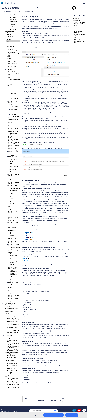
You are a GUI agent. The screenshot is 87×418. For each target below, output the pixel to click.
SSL (11, 88)
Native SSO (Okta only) (14, 257)
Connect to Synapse (13, 282)
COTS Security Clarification (11, 308)
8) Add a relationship (79, 45)
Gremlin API (13, 114)
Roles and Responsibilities (13, 365)
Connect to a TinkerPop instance (13, 296)
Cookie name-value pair (14, 99)
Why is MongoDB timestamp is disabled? (12, 382)
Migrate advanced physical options (12, 51)
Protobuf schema (14, 16)
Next (57, 399)
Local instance (15, 106)
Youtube (79, 410)
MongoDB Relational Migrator (11, 43)
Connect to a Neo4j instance (12, 212)
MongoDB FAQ (8, 376)
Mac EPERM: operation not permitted (13, 325)
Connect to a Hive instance (12, 157)
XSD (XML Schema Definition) (11, 57)
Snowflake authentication (13, 254)
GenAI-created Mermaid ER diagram (13, 54)
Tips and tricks (8, 306)
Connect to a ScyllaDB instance (13, 245)
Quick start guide (7, 11)
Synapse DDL (13, 24)
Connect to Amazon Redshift (12, 242)
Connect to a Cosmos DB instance (13, 102)
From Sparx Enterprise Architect (13, 67)
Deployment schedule (12, 363)
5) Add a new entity (78, 37)
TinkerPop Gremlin (14, 29)
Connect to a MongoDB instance (13, 186)
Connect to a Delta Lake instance (13, 124)
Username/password (15, 79)
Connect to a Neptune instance (13, 218)
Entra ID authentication (13, 277)
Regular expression (11, 357)
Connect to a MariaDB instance (13, 175)
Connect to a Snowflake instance (13, 251)
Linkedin (74, 410)
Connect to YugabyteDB (13, 298)
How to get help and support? (12, 304)
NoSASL (12, 161)
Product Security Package (11, 310)
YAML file (9, 34)
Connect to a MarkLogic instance (13, 183)
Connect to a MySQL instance (13, 205)
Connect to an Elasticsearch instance (13, 137)
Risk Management (11, 367)
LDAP (11, 80)
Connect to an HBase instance (13, 152)
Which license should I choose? (12, 337)
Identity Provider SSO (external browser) (14, 261)
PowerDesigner (10, 46)
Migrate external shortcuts (12, 48)
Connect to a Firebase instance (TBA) (13, 143)
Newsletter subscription (56, 411)
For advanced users (77, 20)
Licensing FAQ (8, 335)
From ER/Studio (12, 61)
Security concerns (9, 311)
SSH (11, 82)
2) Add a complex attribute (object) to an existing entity (79, 27)
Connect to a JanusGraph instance (13, 168)
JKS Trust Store (13, 96)
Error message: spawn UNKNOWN (12, 328)
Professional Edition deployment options (11, 317)
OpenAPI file (11, 220)
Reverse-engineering (19, 11)
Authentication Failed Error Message (13, 385)
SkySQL (12, 180)
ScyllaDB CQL (13, 19)
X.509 (11, 196)
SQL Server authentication (13, 271)
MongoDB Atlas (13, 190)
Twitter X (84, 410)
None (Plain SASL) (14, 159)
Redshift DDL (13, 17)
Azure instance (15, 107)
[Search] (53, 8)
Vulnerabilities (8, 313)
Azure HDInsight (14, 166)
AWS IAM (12, 203)
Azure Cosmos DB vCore (14, 192)
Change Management (12, 370)
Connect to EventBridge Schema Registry (13, 140)
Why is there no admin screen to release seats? (12, 350)
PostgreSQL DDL (14, 14)
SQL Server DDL (14, 23)
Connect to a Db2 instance (12, 121)
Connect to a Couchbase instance (13, 118)
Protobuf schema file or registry (13, 239)
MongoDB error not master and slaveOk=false (13, 379)
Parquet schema (12, 227)
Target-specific (10, 69)
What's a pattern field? (12, 355)
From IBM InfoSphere (13, 65)
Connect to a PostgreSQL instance (13, 229)
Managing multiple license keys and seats (13, 347)
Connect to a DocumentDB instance (13, 127)
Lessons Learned (11, 368)
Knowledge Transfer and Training (12, 374)
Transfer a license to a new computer (13, 344)
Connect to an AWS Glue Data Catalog (12, 149)
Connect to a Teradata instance (13, 289)
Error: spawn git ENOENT (13, 330)
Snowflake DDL (13, 21)
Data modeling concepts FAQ (11, 352)
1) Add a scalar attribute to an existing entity (79, 23)
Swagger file (13, 26)
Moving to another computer (13, 319)
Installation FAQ (8, 315)
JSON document (10, 32)
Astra (11, 84)
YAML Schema (10, 38)
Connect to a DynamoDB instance (13, 131)
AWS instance (13, 134)
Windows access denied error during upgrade (12, 322)
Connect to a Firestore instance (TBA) (13, 146)
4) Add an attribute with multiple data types (79, 35)
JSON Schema (10, 36)
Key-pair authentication (13, 265)
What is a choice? (11, 359)
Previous (33, 399)
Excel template (30, 11)
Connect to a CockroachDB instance (13, 86)
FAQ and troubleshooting (9, 303)
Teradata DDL (13, 28)
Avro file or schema (12, 71)
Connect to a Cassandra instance (14, 76)
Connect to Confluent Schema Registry (13, 92)
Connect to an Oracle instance (13, 223)
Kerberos (12, 155)
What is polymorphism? (12, 354)
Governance (9, 372)
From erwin (11, 59)
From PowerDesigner (13, 63)
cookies (18, 415)
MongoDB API (13, 109)
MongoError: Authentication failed (13, 388)
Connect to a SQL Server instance (12, 268)
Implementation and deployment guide (9, 361)
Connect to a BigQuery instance (13, 73)
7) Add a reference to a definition (79, 42)
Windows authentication (13, 274)
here (49, 21)
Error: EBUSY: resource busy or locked (12, 333)
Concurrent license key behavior (12, 341)
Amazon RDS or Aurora (14, 236)
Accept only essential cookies (54, 415)
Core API (12, 104)
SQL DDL (9, 39)
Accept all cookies (71, 415)
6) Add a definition (78, 39)
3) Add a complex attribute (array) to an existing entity (79, 31)
